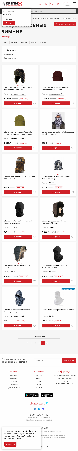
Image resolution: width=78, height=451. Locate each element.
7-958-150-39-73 (39, 428)
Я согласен (10, 444)
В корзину (18, 104)
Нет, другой (10, 19)
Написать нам (37, 403)
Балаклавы (8, 55)
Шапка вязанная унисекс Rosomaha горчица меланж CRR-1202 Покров (18, 133)
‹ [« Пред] (27, 343)
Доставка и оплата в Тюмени (64, 375)
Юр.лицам (13, 375)
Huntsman (16, 42)
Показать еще (39, 337)
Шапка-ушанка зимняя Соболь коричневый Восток (54, 222)
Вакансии (13, 381)
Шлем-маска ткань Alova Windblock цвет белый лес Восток (58, 133)
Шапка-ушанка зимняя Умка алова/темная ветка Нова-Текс (18, 89)
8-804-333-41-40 (39, 414)
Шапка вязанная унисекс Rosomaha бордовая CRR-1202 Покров (56, 89)
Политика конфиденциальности (64, 382)
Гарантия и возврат (64, 378)
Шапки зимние (10, 58)
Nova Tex (28, 42)
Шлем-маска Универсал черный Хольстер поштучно (54, 266)
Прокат (39, 378)
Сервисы (39, 381)
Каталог (39, 375)
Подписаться (69, 360)
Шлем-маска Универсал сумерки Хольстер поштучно (17, 311)
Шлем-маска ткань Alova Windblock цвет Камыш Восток (20, 178)
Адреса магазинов (13, 388)
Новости (13, 378)
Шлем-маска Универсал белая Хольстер (58, 310)
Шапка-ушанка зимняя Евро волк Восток (17, 266)
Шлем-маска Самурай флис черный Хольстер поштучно (18, 222)
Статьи (39, 388)
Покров (39, 42)
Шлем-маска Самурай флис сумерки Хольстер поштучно (56, 178)
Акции (39, 384)
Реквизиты (14, 384)
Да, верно (9, 23)
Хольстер (49, 42)
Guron (5, 42)
